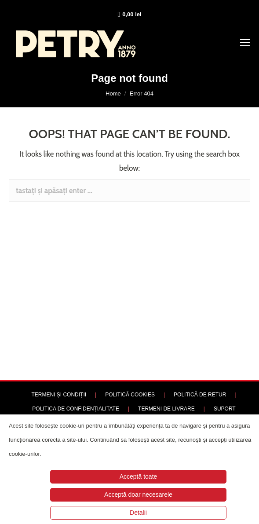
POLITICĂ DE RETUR (200, 395)
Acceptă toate (138, 476)
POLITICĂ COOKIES (130, 395)
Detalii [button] (138, 512)
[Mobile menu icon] (245, 42)
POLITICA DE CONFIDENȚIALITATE (75, 409)
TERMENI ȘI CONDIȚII (58, 395)
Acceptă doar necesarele (138, 494)
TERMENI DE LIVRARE (166, 409)
